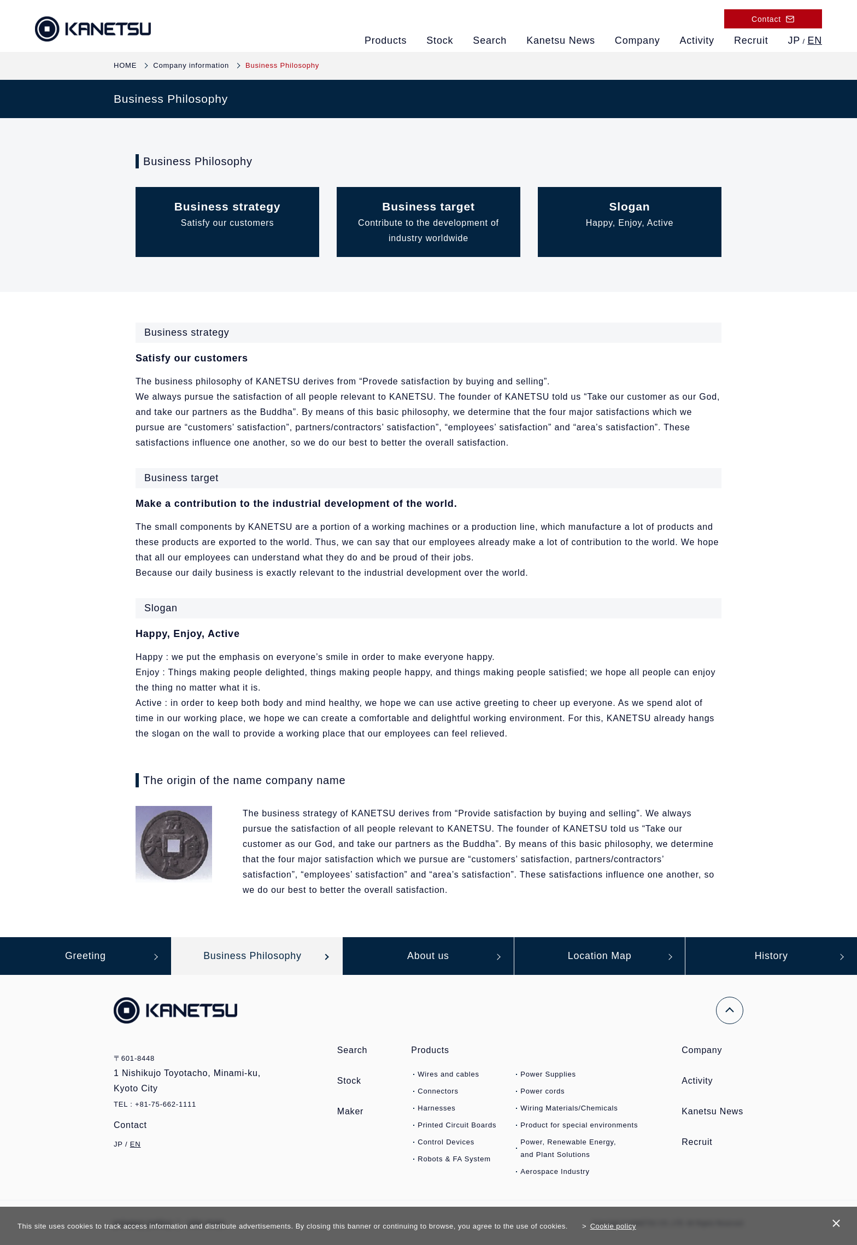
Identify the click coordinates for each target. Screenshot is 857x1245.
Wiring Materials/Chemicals (569, 1108)
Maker (350, 1112)
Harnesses (436, 1108)
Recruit (751, 40)
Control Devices (446, 1142)
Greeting (85, 956)
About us (428, 956)
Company (637, 40)
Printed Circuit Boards (457, 1125)
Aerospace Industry (554, 1172)
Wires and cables (448, 1075)
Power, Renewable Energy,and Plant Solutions (568, 1148)
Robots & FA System (454, 1159)
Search (490, 40)
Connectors (438, 1092)
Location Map (599, 956)
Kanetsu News (560, 40)
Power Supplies (548, 1075)
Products (386, 40)
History (771, 956)
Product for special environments (579, 1125)
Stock (439, 40)
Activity (697, 40)
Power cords (542, 1092)
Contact (137, 1125)
